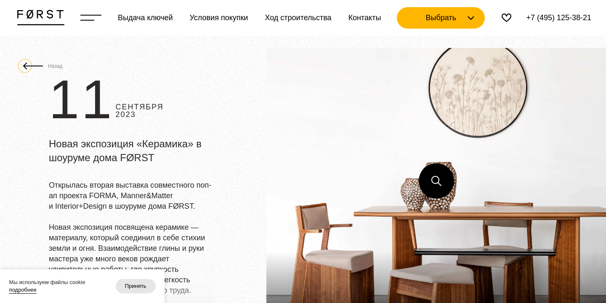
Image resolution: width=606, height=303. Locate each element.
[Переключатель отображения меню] (90, 17)
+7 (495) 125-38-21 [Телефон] (558, 17)
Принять (135, 286)
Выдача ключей (145, 17)
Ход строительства (298, 17)
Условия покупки (219, 17)
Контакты (364, 17)
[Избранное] (506, 17)
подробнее (23, 290)
